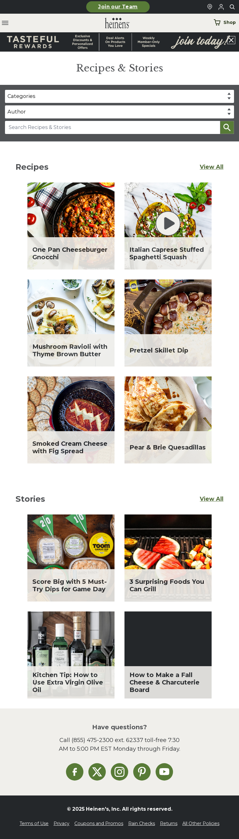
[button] (227, 127)
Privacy (61, 823)
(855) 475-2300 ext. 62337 (107, 740)
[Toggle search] (232, 6)
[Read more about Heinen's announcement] (119, 42)
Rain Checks (141, 823)
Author (16, 111)
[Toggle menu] (5, 23)
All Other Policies (200, 823)
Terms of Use (34, 823)
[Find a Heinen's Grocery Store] (209, 6)
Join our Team (118, 7)
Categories (21, 96)
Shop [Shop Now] (224, 22)
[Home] (112, 23)
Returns (168, 823)
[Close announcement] (231, 40)
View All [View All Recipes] (211, 167)
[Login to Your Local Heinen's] (221, 6)
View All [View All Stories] (211, 499)
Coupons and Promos (98, 823)
